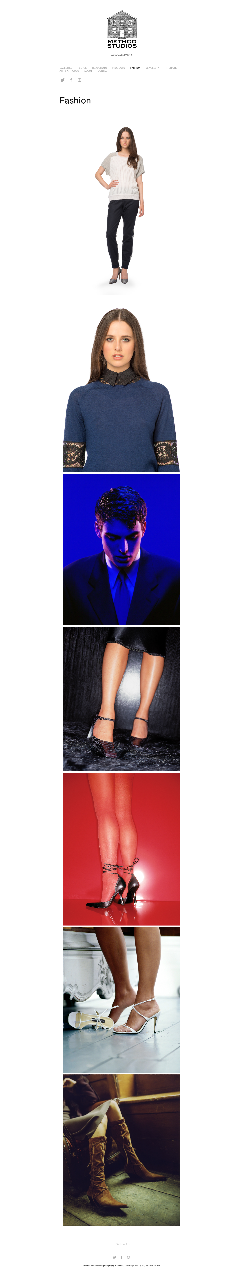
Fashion (135, 68)
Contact (103, 70)
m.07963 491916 (122, 55)
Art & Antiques (69, 70)
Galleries (66, 68)
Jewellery (152, 68)
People (82, 68)
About (88, 70)
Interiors (171, 68)
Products (118, 68)
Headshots (99, 68)
